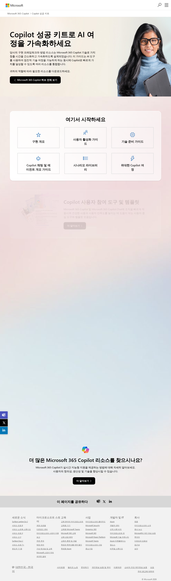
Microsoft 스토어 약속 (45, 552)
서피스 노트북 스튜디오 (21, 529)
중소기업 (89, 548)
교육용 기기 (65, 525)
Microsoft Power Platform (95, 537)
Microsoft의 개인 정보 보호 (145, 533)
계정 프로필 (41, 525)
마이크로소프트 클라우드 (95, 521)
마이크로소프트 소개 (142, 525)
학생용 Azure (66, 548)
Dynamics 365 (91, 529)
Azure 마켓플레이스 (118, 541)
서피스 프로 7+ (18, 545)
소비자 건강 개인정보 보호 (135, 567)
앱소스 (112, 545)
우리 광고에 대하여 (146, 571)
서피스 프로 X (17, 533)
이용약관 (117, 567)
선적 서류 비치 (116, 529)
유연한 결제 (41, 556)
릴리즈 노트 (73, 567)
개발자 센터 (114, 525)
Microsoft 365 (91, 533)
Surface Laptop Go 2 (20, 521)
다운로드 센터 (42, 529)
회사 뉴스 (138, 529)
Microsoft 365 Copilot (18, 13)
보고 (38, 537)
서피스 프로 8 (17, 525)
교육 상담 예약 (67, 537)
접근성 (137, 545)
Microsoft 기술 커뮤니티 (119, 537)
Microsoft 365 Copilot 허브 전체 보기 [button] (37, 79)
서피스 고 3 (16, 537)
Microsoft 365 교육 (68, 533)
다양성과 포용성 (140, 541)
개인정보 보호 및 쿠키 (101, 567)
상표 (152, 567)
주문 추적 (40, 541)
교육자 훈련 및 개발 (69, 541)
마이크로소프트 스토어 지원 (48, 533)
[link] (4, 415)
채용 (136, 521)
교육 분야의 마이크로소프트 (72, 521)
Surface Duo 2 (17, 541)
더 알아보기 (82, 480)
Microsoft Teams (92, 541)
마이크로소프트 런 (117, 533)
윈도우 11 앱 (17, 548)
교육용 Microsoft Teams (70, 529)
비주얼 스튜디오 (116, 548)
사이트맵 (61, 567)
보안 (136, 548)
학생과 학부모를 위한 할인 (71, 545)
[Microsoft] (14, 5)
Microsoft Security (93, 525)
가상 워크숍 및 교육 (44, 548)
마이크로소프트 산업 (94, 545)
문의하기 (85, 567)
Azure (112, 521)
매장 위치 (40, 545)
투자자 (137, 537)
